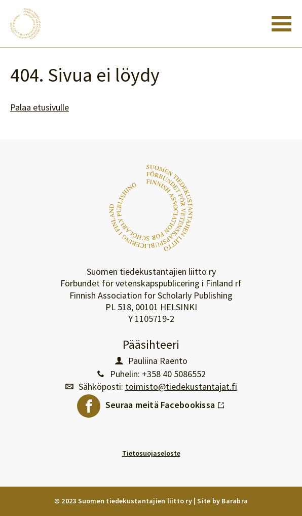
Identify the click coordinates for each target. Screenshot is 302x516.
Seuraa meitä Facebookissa (165, 402)
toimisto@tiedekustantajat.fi (181, 386)
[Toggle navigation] (281, 24)
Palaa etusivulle (39, 107)
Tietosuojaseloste (151, 453)
